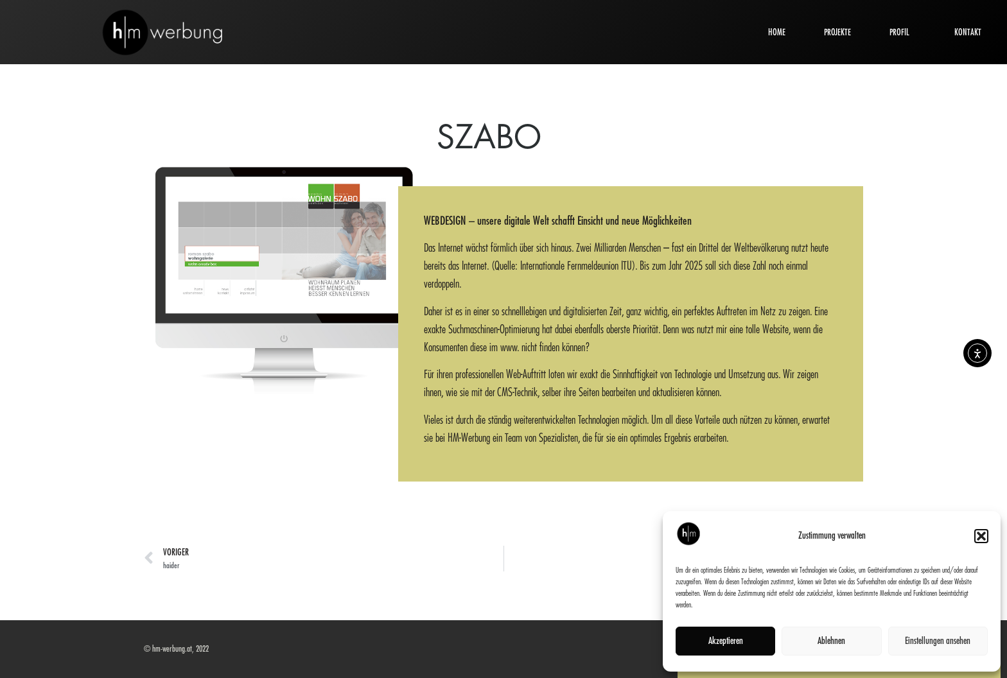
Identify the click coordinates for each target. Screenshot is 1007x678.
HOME (776, 32)
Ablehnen (831, 641)
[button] (981, 536)
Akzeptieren (725, 641)
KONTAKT (967, 32)
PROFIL (902, 32)
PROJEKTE (837, 32)
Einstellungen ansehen (937, 641)
